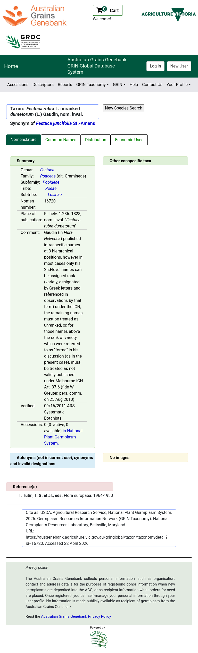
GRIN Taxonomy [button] (91, 84)
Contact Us (152, 84)
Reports (65, 84)
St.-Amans (65, 123)
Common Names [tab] (60, 139)
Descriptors (43, 84)
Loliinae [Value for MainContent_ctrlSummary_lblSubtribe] (55, 194)
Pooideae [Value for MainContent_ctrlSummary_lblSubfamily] (51, 182)
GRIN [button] (117, 84)
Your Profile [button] (177, 84)
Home (11, 66)
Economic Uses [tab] (129, 139)
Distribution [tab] (95, 139)
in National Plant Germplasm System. (63, 437)
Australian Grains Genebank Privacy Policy (76, 616)
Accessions (17, 84)
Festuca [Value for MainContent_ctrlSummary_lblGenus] (47, 169)
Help (134, 84)
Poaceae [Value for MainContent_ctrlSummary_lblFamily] (48, 176)
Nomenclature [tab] (24, 139)
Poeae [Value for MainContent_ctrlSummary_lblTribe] (50, 188)
